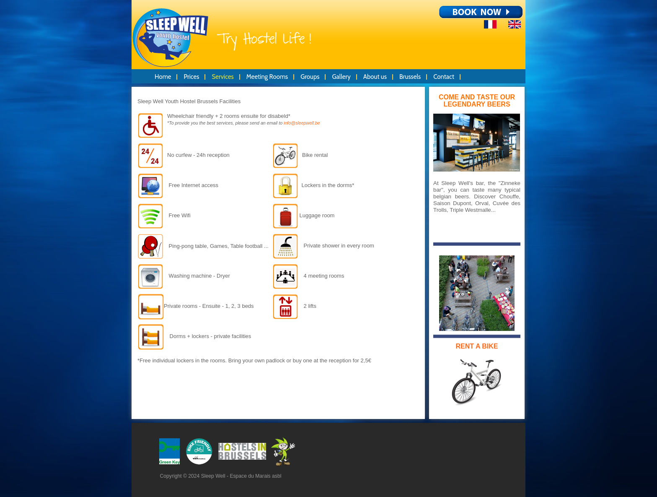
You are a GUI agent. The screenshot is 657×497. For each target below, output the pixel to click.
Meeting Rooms (267, 77)
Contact (443, 77)
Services (222, 77)
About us (375, 77)
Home (163, 77)
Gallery (341, 77)
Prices (191, 77)
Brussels (410, 77)
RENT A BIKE (476, 346)
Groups (309, 77)
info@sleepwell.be (302, 122)
